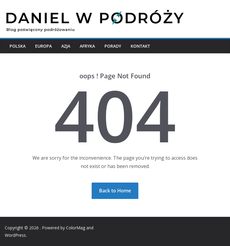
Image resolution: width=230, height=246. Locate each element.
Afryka (87, 46)
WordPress (15, 235)
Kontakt (140, 46)
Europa (43, 46)
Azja (65, 46)
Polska (18, 46)
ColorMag (75, 228)
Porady (112, 46)
